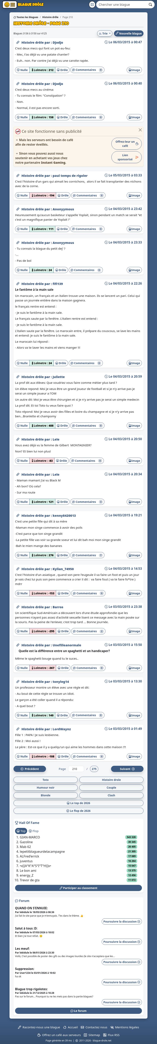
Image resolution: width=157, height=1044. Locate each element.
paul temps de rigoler (70, 175)
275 (94, 769)
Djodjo (58, 42)
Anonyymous (63, 209)
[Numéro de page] (76, 769)
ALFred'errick (29, 856)
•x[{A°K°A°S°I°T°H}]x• (35, 866)
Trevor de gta (29, 880)
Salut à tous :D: (26, 928)
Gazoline (26, 842)
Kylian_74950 (63, 569)
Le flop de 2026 (78, 811)
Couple (111, 787)
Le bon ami (28, 870)
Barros (58, 607)
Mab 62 (25, 847)
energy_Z (27, 875)
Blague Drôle (30, 4)
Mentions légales (124, 1027)
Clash (111, 795)
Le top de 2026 (78, 803)
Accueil (70, 1027)
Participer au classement (78, 888)
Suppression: (24, 969)
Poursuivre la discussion (121, 921)
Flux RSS (111, 1035)
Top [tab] (21, 831)
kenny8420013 (64, 515)
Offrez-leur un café (127, 144)
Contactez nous (94, 1027)
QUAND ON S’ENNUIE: (31, 908)
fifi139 (58, 284)
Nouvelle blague (129, 33)
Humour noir (46, 787)
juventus (26, 861)
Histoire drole (111, 780)
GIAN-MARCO (30, 837)
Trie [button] (103, 33)
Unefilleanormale (67, 645)
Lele (56, 439)
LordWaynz (62, 729)
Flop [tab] (33, 831)
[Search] (121, 4)
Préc (30, 769)
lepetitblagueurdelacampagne (42, 851)
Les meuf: (22, 949)
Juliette (59, 377)
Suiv (127, 769)
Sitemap (92, 1035)
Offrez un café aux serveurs (59, 1035)
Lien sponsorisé (128, 157)
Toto (46, 780)
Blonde (46, 795)
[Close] (140, 130)
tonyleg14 (61, 681)
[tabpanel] (78, 858)
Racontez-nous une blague (39, 1027)
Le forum (79, 1011)
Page (62, 769)
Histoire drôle (33, 42)
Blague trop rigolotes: (31, 989)
